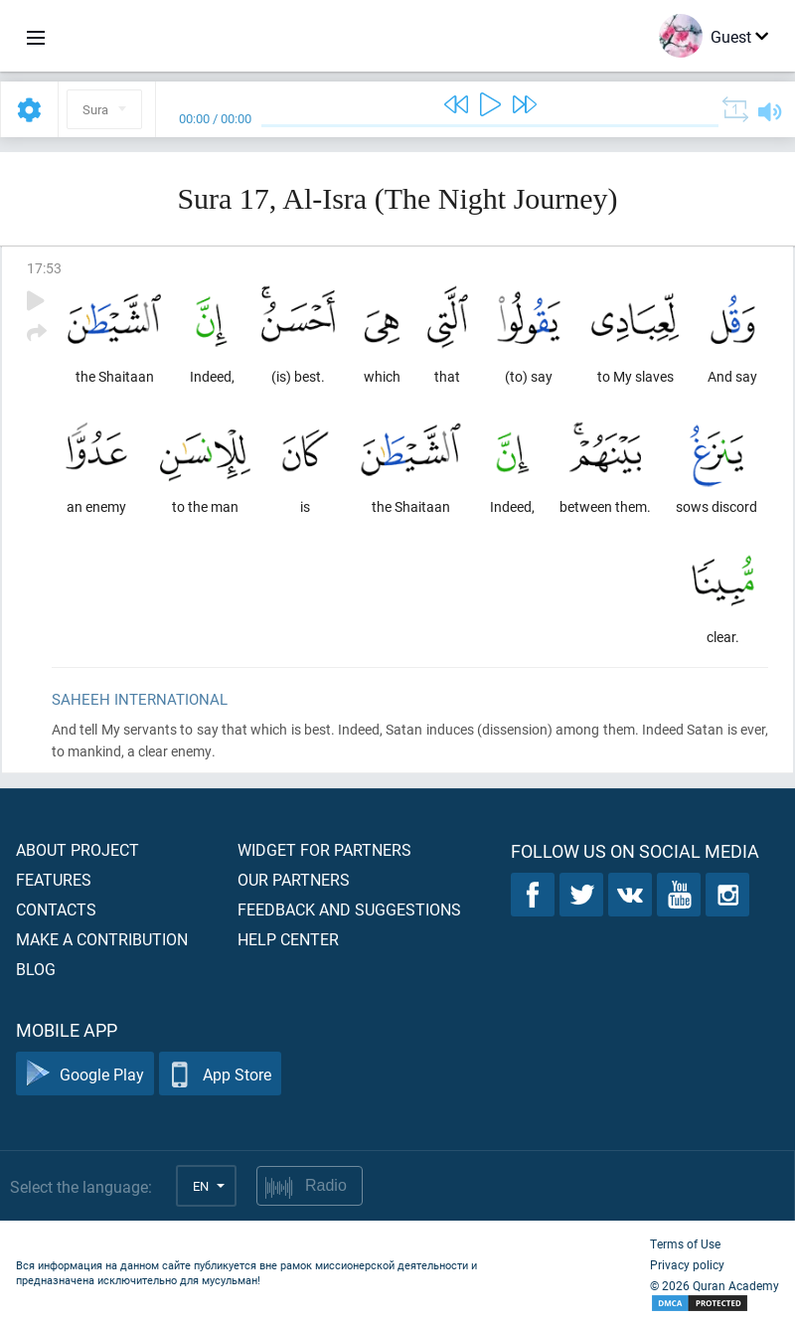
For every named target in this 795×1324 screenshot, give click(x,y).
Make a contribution (102, 938)
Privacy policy (687, 1264)
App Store (220, 1074)
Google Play (85, 1074)
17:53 (44, 267)
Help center (288, 938)
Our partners (294, 879)
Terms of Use (685, 1243)
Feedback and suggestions (349, 909)
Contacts (56, 909)
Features (53, 879)
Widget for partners (324, 849)
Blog (36, 968)
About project (77, 849)
